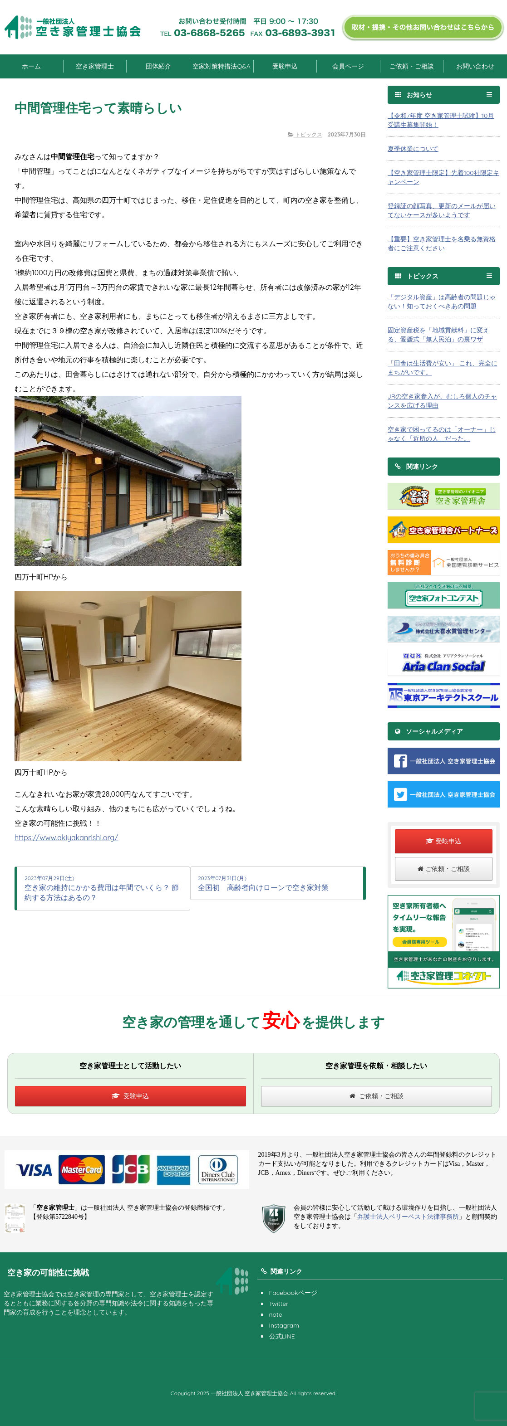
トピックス (305, 134)
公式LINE (282, 1336)
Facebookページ (293, 1293)
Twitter (279, 1303)
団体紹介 (158, 66)
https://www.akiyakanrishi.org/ (66, 837)
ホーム (31, 66)
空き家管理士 (95, 66)
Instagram (284, 1325)
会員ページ (348, 66)
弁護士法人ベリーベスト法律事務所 (408, 1216)
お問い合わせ (475, 66)
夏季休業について (413, 149)
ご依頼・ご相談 (411, 66)
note (275, 1314)
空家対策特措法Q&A (221, 66)
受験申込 (285, 66)
